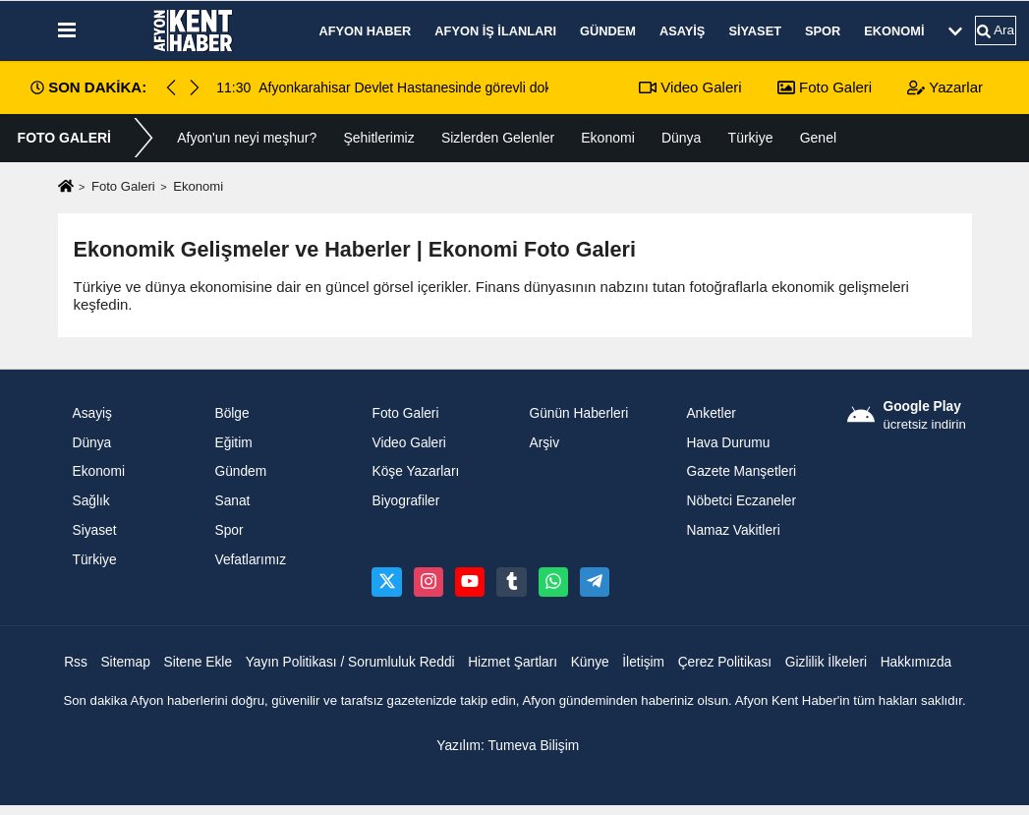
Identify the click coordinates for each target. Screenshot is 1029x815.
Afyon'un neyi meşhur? (246, 138)
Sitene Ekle (197, 662)
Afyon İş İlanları (495, 31)
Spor (822, 31)
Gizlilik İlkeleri (826, 662)
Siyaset (754, 31)
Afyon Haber (365, 31)
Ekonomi (894, 31)
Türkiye (750, 138)
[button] (194, 87)
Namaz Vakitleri (732, 530)
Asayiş (682, 31)
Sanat (232, 501)
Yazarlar (945, 87)
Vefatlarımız (250, 560)
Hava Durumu (728, 443)
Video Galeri (690, 87)
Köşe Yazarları (415, 471)
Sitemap (124, 662)
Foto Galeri (824, 87)
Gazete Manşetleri (741, 471)
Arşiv (544, 443)
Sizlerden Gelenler (497, 138)
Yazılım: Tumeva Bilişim (507, 745)
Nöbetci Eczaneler (741, 501)
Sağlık (91, 501)
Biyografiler (405, 501)
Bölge (231, 413)
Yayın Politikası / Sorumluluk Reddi (350, 662)
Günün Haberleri (578, 413)
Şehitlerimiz (378, 138)
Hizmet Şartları (512, 662)
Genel (818, 138)
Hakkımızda (916, 662)
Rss (75, 662)
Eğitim (233, 443)
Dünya (681, 138)
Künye (590, 662)
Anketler (710, 413)
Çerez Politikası (725, 662)
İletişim (643, 662)
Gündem (608, 31)
